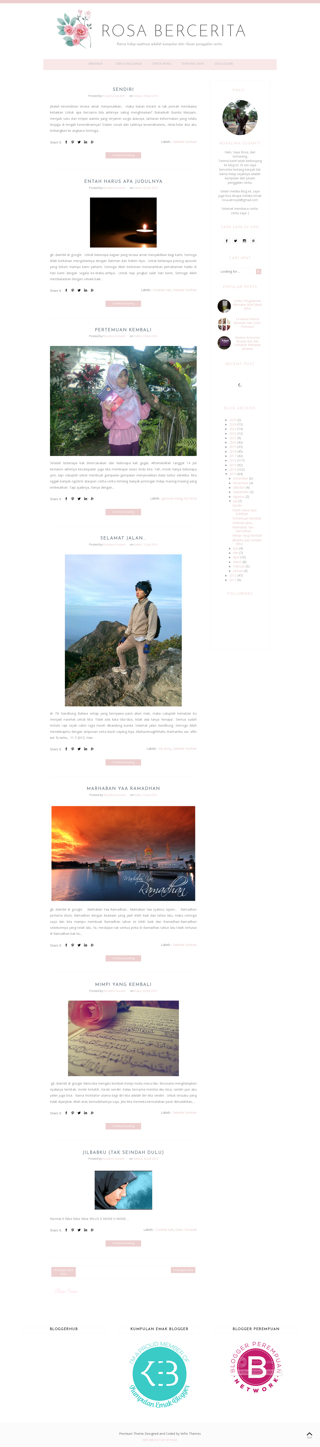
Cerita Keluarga (129, 64)
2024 (233, 424)
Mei (236, 553)
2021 (233, 438)
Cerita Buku (161, 64)
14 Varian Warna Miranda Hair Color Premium (247, 323)
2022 (233, 433)
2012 (233, 575)
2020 (233, 442)
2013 (233, 474)
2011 (233, 580)
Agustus (239, 496)
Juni (236, 548)
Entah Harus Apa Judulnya (123, 182)
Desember (241, 478)
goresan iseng (172, 498)
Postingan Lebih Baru (64, 1272)
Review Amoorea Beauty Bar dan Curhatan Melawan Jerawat (247, 343)
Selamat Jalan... (123, 538)
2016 (233, 460)
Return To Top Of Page (160, 1440)
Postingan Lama (183, 1270)
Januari (238, 571)
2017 (233, 456)
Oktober (239, 487)
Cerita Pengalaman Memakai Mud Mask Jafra (247, 304)
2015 (233, 465)
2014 (233, 469)
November (241, 483)
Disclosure (224, 64)
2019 (233, 447)
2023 (233, 429)
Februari (239, 566)
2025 (233, 420)
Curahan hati (162, 290)
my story (190, 498)
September (241, 492)
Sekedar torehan (185, 142)
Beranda (96, 64)
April (236, 557)
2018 (233, 451)
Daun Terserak (186, 1229)
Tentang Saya (193, 64)
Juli (235, 501)
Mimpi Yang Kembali (123, 985)
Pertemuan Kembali (123, 330)
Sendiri (123, 90)
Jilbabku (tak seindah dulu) (123, 1153)
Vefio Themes (190, 1433)
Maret (238, 562)
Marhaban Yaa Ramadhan (123, 789)
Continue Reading (123, 155)
